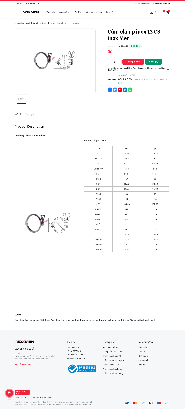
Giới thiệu (143, 356)
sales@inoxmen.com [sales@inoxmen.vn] (76, 358)
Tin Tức (78, 12)
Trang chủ (51, 12)
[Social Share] (110, 90)
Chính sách (143, 360)
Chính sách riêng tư (22, 397)
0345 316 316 (146, 3)
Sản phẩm (65, 12)
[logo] (30, 12)
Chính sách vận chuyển (113, 360)
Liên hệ (109, 12)
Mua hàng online (110, 347)
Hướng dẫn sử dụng (93, 12)
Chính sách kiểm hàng (113, 373)
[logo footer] (35, 342)
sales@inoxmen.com (162, 3)
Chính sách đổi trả (111, 365)
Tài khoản (18, 3)
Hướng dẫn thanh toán (113, 351)
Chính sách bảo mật (112, 356)
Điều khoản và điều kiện (42, 397)
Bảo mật (142, 365)
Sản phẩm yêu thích (31, 3)
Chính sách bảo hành (112, 369)
